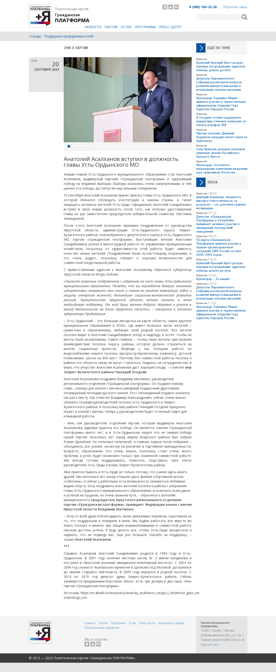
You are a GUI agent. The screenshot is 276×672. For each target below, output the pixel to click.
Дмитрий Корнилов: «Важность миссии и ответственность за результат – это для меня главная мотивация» (221, 202)
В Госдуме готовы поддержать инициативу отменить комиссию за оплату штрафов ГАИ (221, 121)
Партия (110, 27)
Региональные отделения (102, 628)
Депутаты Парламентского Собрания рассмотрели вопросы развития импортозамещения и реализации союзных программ (219, 84)
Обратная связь (234, 7)
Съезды (35, 36)
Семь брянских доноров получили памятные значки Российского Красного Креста (220, 153)
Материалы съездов (171, 623)
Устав (126, 27)
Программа (145, 27)
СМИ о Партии (76, 48)
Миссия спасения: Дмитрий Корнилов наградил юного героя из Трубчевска (221, 137)
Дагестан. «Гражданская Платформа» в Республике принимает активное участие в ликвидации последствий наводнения (217, 224)
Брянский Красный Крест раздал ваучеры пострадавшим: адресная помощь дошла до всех (220, 66)
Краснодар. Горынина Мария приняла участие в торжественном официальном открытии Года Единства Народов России (221, 103)
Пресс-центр (170, 27)
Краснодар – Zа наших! (213, 279)
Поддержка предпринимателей (68, 36)
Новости (93, 27)
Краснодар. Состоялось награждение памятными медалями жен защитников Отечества (221, 168)
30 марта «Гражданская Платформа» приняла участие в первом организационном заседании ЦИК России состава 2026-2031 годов (218, 247)
